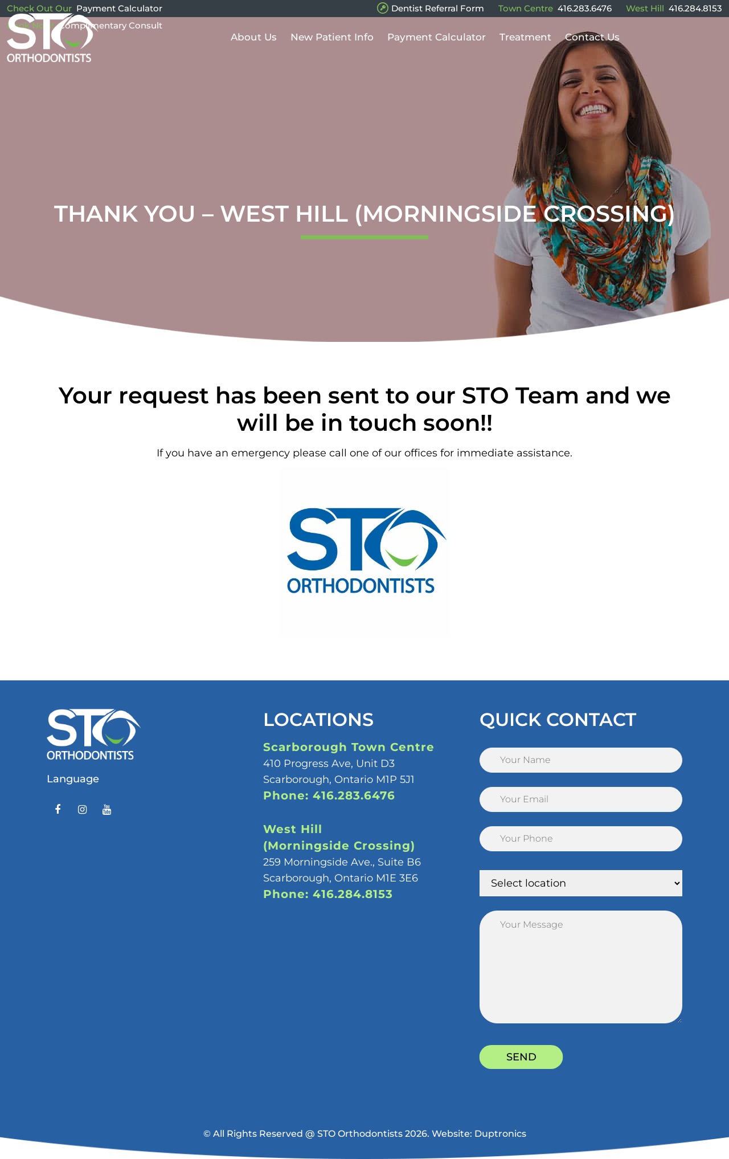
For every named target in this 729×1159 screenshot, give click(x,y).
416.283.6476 (585, 8)
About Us (254, 52)
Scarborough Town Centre (349, 747)
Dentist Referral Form (437, 8)
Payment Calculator (119, 8)
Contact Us (592, 52)
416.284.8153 (695, 8)
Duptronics (500, 1133)
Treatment (525, 52)
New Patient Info (332, 52)
